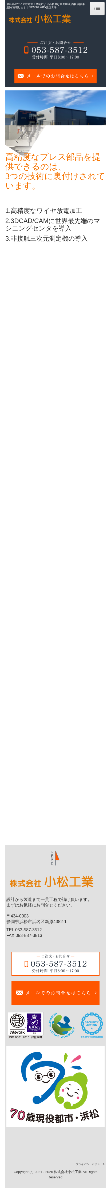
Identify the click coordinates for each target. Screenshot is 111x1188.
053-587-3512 (28, 930)
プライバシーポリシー (89, 1164)
